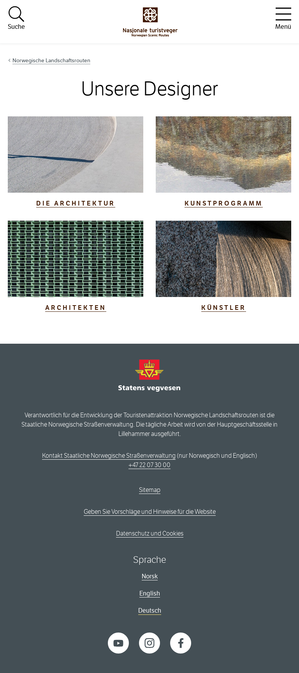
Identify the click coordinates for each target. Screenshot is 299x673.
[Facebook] (180, 642)
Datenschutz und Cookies (149, 533)
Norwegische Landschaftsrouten (51, 60)
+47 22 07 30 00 (149, 465)
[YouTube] (118, 642)
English (149, 593)
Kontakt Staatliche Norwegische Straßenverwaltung (109, 455)
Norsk (150, 576)
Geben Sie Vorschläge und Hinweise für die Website (150, 511)
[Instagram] (149, 642)
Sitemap (149, 490)
